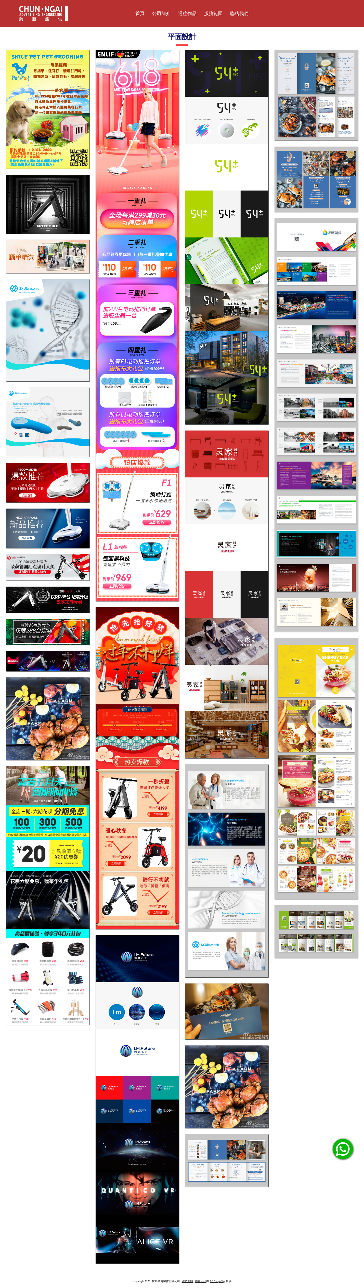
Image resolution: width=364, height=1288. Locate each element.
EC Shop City (217, 1281)
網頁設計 (200, 1281)
